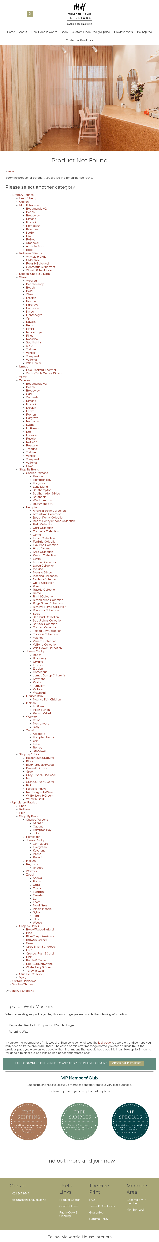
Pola (36, 586)
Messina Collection (45, 576)
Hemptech (33, 507)
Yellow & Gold (35, 799)
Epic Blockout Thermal (41, 370)
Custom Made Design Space (91, 32)
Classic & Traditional (39, 270)
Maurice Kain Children (47, 699)
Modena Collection (45, 579)
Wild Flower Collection (47, 648)
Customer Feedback (79, 40)
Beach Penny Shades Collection (54, 521)
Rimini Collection (43, 596)
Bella (29, 249)
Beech (30, 212)
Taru (36, 915)
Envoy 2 (31, 222)
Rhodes (38, 867)
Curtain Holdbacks (24, 981)
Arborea (31, 280)
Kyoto (30, 232)
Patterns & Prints (30, 253)
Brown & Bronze (36, 768)
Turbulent (32, 349)
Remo (30, 325)
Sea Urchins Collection (47, 620)
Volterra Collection (45, 644)
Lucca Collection (44, 565)
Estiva (30, 411)
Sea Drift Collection (46, 617)
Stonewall (32, 243)
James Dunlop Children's (49, 675)
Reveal (37, 857)
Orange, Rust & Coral (40, 782)
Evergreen (40, 847)
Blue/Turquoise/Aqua (40, 764)
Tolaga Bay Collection (47, 630)
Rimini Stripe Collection (48, 600)
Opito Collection (43, 582)
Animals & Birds (36, 256)
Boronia (38, 881)
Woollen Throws (22, 984)
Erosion (31, 298)
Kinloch (30, 311)
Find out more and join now (79, 1161)
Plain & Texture (29, 205)
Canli (29, 394)
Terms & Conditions (102, 1206)
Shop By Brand (29, 469)
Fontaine (39, 891)
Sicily (29, 346)
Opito (29, 318)
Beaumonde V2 (36, 208)
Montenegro (34, 315)
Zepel (30, 730)
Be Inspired (144, 32)
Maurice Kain (34, 696)
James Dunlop (35, 651)
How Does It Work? (44, 32)
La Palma (32, 428)
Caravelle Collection (46, 531)
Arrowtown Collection (47, 514)
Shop (64, 32)
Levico (37, 558)
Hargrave (32, 304)
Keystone (32, 229)
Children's (32, 260)
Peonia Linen (41, 709)
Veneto (31, 352)
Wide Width (26, 380)
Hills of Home (41, 548)
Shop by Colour (29, 754)
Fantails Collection (45, 541)
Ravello (31, 322)
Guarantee (96, 1212)
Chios (29, 294)
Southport (39, 497)
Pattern (24, 809)
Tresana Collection (45, 634)
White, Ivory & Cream (40, 795)
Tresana (31, 449)
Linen (22, 806)
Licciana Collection (45, 562)
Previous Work (123, 32)
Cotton (24, 201)
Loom (36, 902)
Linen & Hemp (28, 198)
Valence (38, 637)
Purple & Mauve (36, 788)
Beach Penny (35, 284)
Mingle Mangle (42, 909)
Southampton (42, 490)
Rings (29, 335)
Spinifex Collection (45, 624)
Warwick (31, 716)
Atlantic (38, 823)
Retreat (31, 239)
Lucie (36, 744)
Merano (38, 569)
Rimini (30, 328)
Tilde (36, 919)
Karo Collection (43, 552)
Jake (36, 833)
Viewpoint (32, 356)
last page (104, 1042)
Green (30, 771)
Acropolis (39, 733)
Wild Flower (33, 363)
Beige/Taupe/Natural (40, 758)
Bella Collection (43, 524)
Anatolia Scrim (35, 246)
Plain (22, 812)
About (23, 32)
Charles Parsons (37, 473)
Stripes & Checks (30, 974)
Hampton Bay (42, 479)
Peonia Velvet (42, 713)
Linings (23, 366)
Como (37, 534)
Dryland (31, 219)
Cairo (36, 885)
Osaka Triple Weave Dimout (44, 373)
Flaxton (31, 301)
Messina (31, 435)
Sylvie (36, 912)
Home (11, 32)
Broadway (33, 215)
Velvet (23, 376)
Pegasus (32, 864)
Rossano (32, 339)
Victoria (38, 689)
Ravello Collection (44, 589)
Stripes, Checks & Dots (34, 273)
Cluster (38, 888)
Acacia (37, 878)
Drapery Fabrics (23, 195)
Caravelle (32, 397)
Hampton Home (43, 737)
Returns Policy (98, 1219)
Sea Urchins (34, 342)
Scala (36, 613)
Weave (37, 922)
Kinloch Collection (44, 555)
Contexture (40, 843)
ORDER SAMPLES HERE (126, 1063)
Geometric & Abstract (40, 267)
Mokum (31, 703)
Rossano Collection (46, 610)
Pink (29, 785)
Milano (37, 854)
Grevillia (38, 895)
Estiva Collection (44, 538)
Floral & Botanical (37, 263)
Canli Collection (43, 528)
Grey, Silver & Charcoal (41, 775)
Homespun (33, 225)
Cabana (38, 826)
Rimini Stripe (34, 332)
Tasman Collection (45, 627)
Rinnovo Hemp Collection (49, 606)
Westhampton (42, 500)
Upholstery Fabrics (24, 802)
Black (29, 761)
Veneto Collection (44, 641)
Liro (28, 236)
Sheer (23, 277)
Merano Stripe (42, 572)
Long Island (40, 486)
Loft (36, 898)
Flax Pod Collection (45, 545)
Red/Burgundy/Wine (39, 792)
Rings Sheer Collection (48, 603)
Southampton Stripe (46, 493)
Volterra (31, 359)
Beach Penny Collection (48, 517)
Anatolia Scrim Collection (49, 510)
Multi (29, 778)
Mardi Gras (40, 905)
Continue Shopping (21, 990)
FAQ (92, 1199)
